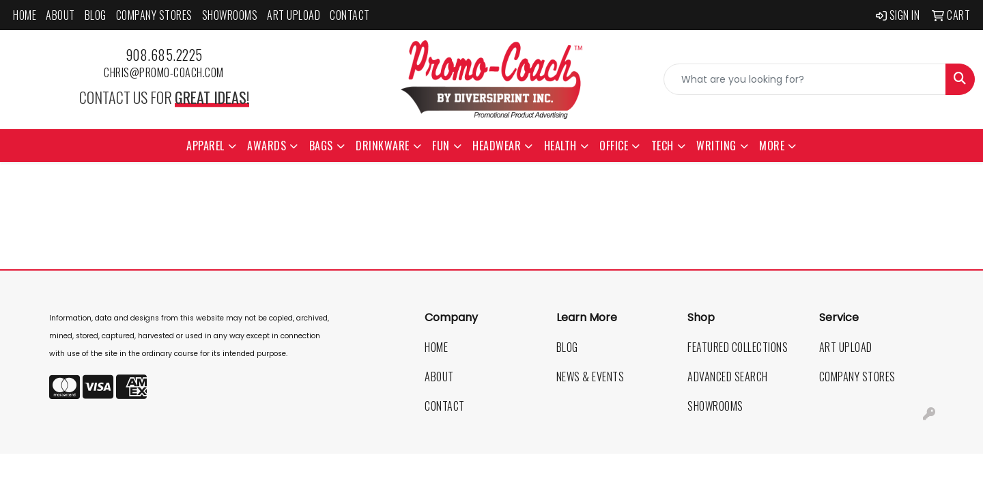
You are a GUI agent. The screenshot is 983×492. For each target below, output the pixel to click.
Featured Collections (737, 347)
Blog (95, 15)
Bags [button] (321, 145)
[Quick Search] (805, 79)
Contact (350, 15)
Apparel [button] (205, 145)
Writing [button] (716, 145)
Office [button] (613, 145)
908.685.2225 (164, 54)
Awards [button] (266, 145)
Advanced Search (727, 376)
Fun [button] (441, 145)
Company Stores (154, 15)
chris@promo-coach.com (164, 72)
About (60, 15)
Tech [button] (662, 145)
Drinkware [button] (383, 145)
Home (24, 15)
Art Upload (293, 15)
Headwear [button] (496, 145)
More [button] (771, 145)
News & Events (590, 376)
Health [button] (560, 145)
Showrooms (230, 15)
